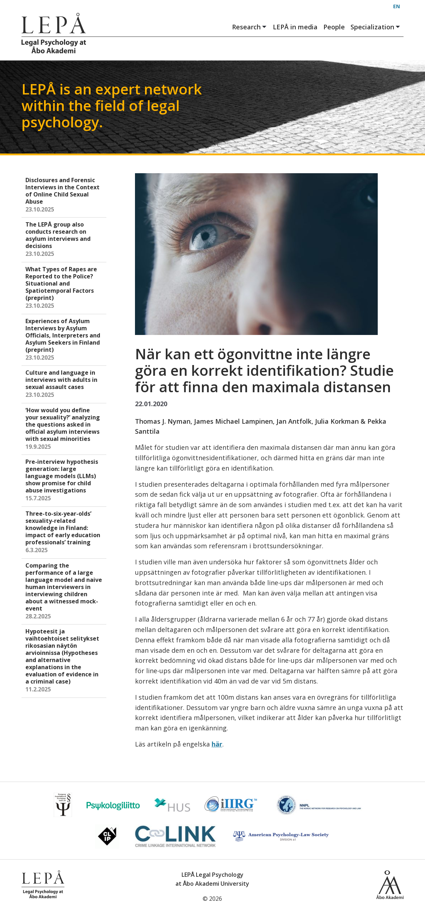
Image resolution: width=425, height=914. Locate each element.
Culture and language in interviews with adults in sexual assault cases (64, 384)
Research (249, 27)
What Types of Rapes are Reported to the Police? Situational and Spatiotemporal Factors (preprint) (64, 288)
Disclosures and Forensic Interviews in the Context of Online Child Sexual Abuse (64, 195)
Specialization (376, 27)
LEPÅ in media (295, 27)
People (334, 27)
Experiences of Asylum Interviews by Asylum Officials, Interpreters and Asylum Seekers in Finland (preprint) (64, 340)
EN (396, 6)
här (217, 744)
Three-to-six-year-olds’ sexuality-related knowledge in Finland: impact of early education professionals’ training (64, 532)
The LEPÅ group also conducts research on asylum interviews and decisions (64, 239)
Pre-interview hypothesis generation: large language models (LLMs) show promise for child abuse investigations (64, 480)
